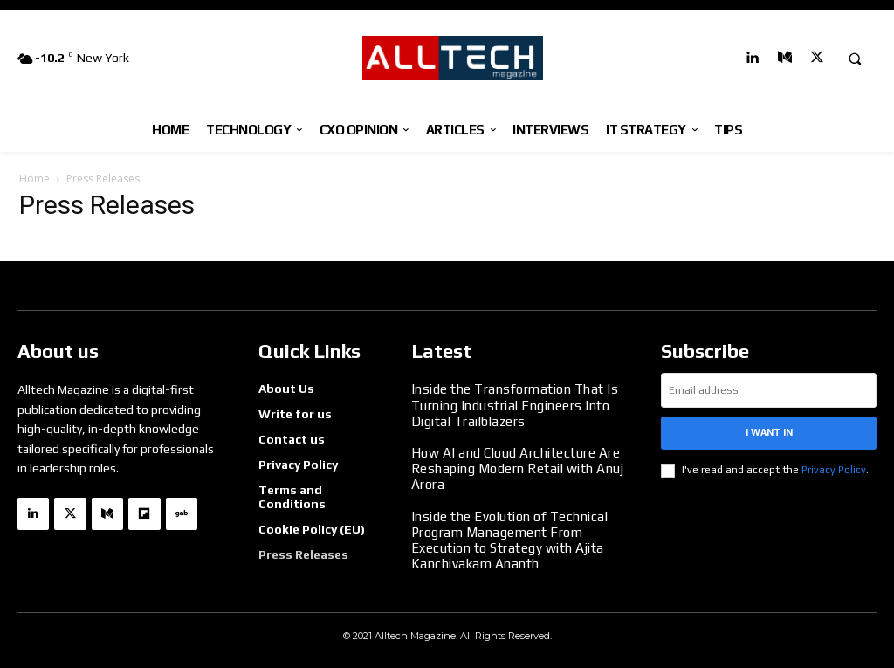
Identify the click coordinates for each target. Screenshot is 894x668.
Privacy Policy (833, 470)
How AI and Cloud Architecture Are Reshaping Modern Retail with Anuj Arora (513, 465)
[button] (855, 58)
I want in (769, 432)
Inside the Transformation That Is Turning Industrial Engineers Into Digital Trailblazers (509, 404)
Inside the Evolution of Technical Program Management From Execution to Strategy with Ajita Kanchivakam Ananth (505, 532)
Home (34, 178)
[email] (769, 390)
